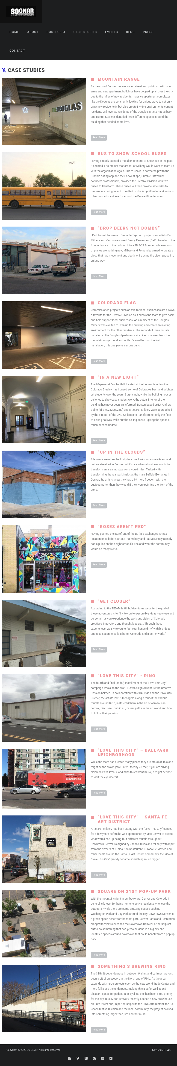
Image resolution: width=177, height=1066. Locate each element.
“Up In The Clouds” (121, 452)
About (33, 32)
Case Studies (85, 32)
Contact (17, 50)
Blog (130, 32)
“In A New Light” (118, 377)
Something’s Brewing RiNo (132, 966)
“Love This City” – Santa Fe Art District (132, 819)
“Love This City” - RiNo (127, 675)
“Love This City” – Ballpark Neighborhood (133, 752)
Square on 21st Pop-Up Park (134, 891)
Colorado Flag (117, 302)
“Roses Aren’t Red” (122, 526)
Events (111, 32)
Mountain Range (119, 79)
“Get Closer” (114, 601)
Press (148, 32)
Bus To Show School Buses (132, 153)
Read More (99, 137)
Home (14, 32)
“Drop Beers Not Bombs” (129, 228)
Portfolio (56, 32)
